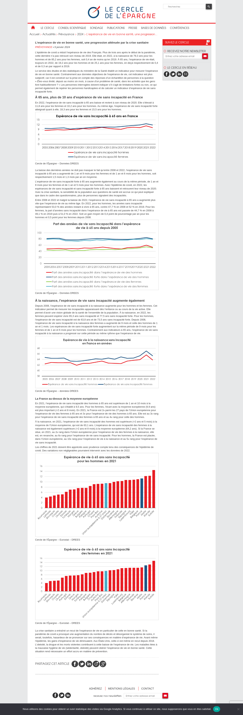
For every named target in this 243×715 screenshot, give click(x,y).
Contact (147, 688)
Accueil (34, 34)
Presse (132, 28)
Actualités (48, 34)
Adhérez (95, 688)
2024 (80, 34)
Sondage (96, 28)
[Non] (238, 709)
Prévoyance (66, 34)
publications (116, 28)
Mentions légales (121, 688)
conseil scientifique (72, 28)
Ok (216, 709)
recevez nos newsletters (108, 696)
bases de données (153, 28)
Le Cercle (47, 28)
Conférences (179, 28)
